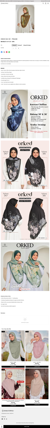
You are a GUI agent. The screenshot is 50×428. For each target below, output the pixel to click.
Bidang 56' (20, 45)
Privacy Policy (24, 422)
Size (1, 45)
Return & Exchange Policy (30, 422)
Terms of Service (18, 422)
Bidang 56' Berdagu (27, 45)
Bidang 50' (14, 45)
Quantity (2, 47)
